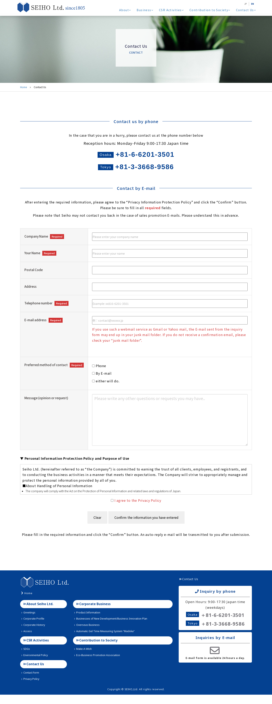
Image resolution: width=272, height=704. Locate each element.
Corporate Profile (33, 626)
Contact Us (246, 10)
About (127, 10)
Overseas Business (87, 632)
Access (26, 638)
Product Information (88, 619)
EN (252, 3)
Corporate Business (95, 610)
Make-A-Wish (83, 657)
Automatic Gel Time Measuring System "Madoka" (108, 638)
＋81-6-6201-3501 (223, 621)
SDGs (25, 657)
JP (244, 3)
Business (147, 10)
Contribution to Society (210, 10)
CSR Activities (172, 10)
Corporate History (34, 632)
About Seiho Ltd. (40, 610)
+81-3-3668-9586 (136, 171)
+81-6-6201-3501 (136, 156)
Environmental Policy (35, 663)
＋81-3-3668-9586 (223, 630)
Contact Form (31, 682)
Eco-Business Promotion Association (99, 663)
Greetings (28, 619)
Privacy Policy (31, 688)
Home (23, 87)
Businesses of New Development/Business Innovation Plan (114, 626)
